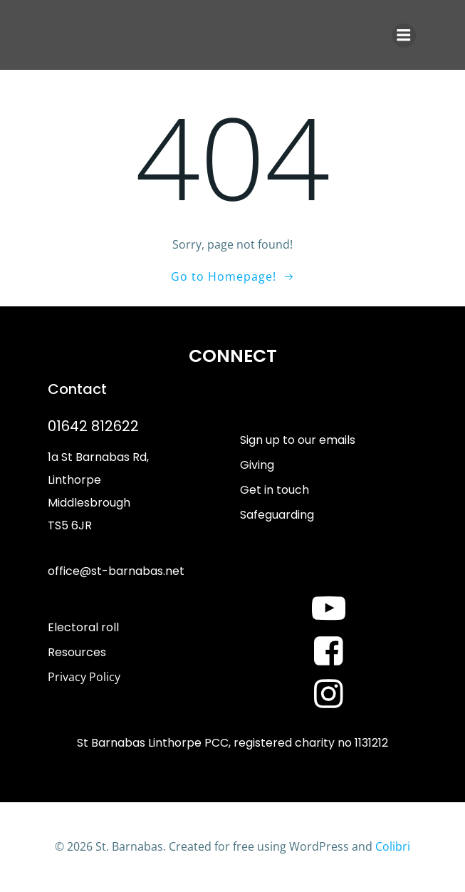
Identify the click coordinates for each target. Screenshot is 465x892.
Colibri (392, 846)
